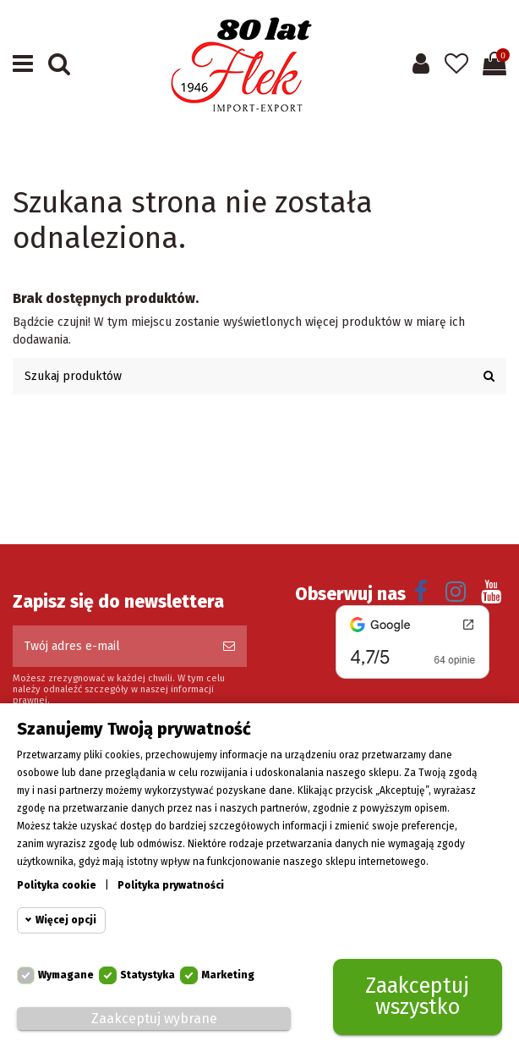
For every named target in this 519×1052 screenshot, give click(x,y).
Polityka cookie (56, 886)
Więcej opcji (66, 921)
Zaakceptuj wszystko (417, 997)
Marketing (227, 976)
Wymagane (66, 976)
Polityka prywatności (170, 886)
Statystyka (147, 976)
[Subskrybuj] (229, 646)
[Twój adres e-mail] (112, 646)
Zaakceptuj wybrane (154, 1019)
